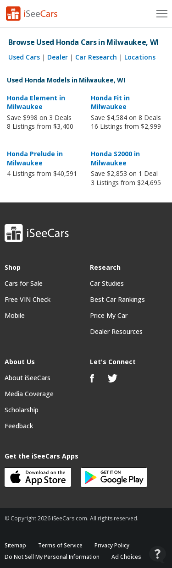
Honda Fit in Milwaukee (110, 102)
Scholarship (22, 409)
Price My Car (109, 315)
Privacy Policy (111, 545)
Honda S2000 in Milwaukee (115, 158)
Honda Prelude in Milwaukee (35, 158)
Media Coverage (29, 393)
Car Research (96, 57)
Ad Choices (126, 557)
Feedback (19, 425)
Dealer (57, 57)
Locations (139, 57)
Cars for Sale (24, 283)
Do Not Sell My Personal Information (52, 557)
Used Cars (24, 57)
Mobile (15, 315)
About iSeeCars (27, 377)
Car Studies (107, 283)
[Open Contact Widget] (157, 554)
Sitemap (15, 545)
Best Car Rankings (117, 299)
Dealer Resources (116, 331)
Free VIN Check (27, 299)
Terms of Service (60, 545)
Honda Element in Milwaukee (36, 102)
